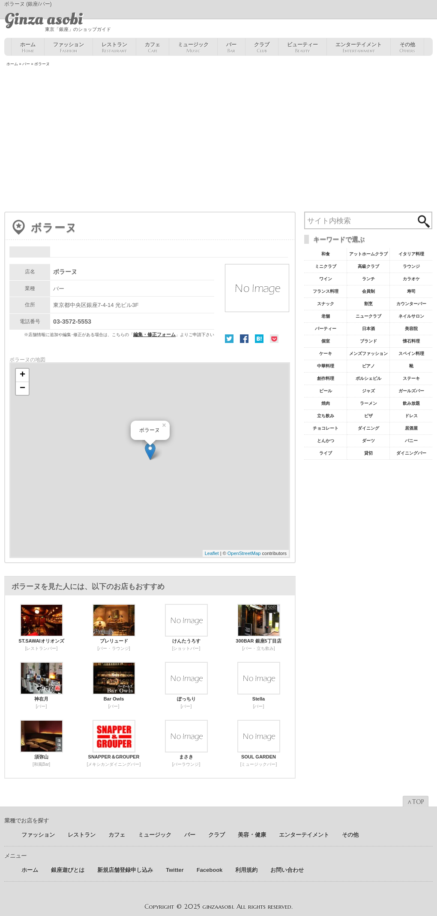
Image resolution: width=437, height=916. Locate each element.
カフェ (152, 48)
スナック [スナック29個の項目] (325, 303)
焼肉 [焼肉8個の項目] (325, 403)
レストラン (114, 48)
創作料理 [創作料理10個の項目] (325, 378)
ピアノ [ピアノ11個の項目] (368, 366)
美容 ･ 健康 (252, 834)
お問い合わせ (287, 870)
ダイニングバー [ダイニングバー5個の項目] (411, 453)
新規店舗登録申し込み (125, 870)
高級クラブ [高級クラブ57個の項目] (368, 266)
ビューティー (302, 48)
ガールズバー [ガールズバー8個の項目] (411, 390)
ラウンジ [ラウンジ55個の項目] (411, 266)
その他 (407, 48)
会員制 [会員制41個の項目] (368, 291)
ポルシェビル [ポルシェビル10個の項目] (368, 378)
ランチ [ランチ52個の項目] (368, 278)
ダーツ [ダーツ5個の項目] (368, 440)
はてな (259, 338)
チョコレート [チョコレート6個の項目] (325, 428)
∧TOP (415, 802)
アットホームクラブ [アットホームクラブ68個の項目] (368, 254)
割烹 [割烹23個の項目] (368, 303)
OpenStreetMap (244, 553)
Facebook (244, 338)
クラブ (261, 48)
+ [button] (22, 375)
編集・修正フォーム (154, 334)
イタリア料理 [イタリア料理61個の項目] (411, 254)
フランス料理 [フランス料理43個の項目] (325, 291)
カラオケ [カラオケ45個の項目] (411, 278)
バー (231, 48)
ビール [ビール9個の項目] (325, 390)
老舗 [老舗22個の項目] (325, 316)
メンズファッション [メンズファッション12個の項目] (368, 353)
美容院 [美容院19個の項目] (411, 328)
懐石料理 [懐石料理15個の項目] (411, 341)
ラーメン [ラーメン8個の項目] (368, 403)
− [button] (22, 388)
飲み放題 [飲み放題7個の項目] (411, 403)
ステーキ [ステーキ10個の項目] (411, 378)
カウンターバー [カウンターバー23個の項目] (411, 303)
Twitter (229, 338)
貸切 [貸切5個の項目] (368, 453)
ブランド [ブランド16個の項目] (368, 341)
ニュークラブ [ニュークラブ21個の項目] (368, 316)
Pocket (274, 338)
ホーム (28, 48)
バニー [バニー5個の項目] (411, 440)
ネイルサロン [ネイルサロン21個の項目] (411, 316)
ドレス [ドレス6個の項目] (411, 415)
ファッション (68, 48)
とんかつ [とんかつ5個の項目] (325, 440)
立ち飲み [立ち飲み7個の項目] (325, 415)
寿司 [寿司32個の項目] (411, 291)
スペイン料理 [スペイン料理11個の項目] (411, 353)
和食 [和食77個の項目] (325, 254)
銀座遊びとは (67, 870)
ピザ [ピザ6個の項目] (368, 415)
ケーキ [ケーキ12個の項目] (325, 353)
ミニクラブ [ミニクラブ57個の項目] (325, 266)
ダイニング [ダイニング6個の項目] (368, 428)
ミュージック (193, 48)
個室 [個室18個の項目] (325, 341)
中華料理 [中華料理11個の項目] (325, 366)
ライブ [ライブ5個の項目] (325, 453)
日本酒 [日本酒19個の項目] (368, 328)
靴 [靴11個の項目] (411, 366)
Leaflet (212, 553)
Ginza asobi (43, 19)
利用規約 (246, 870)
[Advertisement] (218, 140)
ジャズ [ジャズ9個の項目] (368, 390)
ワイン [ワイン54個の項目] (325, 278)
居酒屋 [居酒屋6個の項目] (411, 428)
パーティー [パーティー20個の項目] (325, 328)
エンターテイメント (358, 48)
